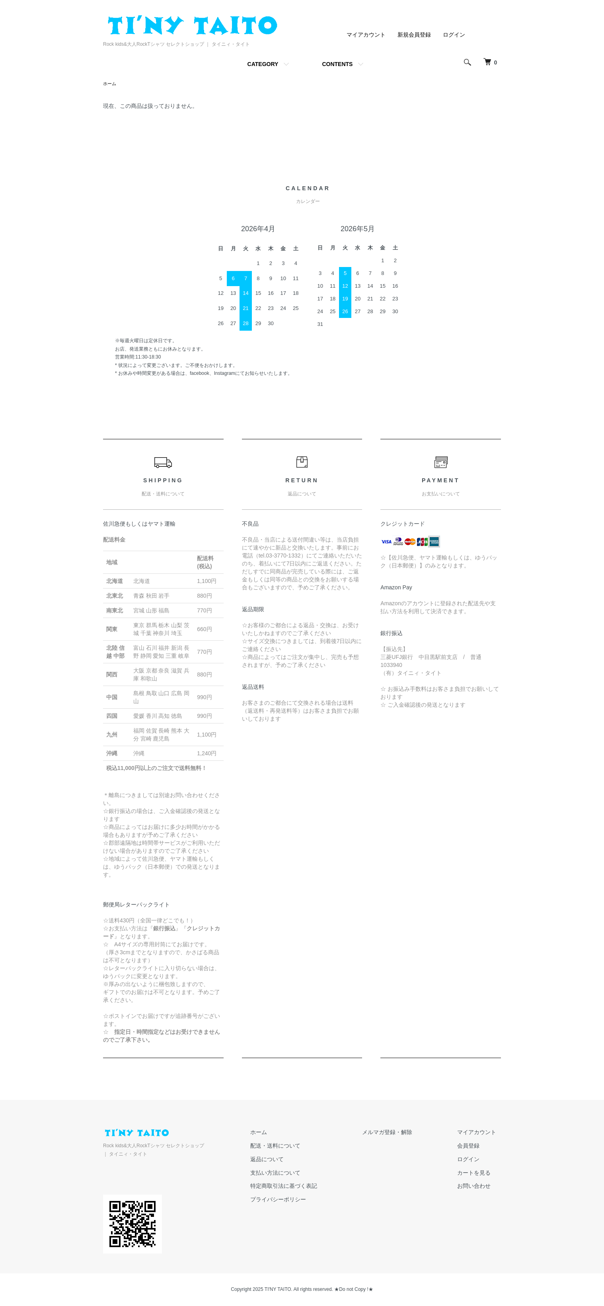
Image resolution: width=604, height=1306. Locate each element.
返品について (290, 1160)
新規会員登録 (414, 34)
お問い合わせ (478, 1186)
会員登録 (473, 1146)
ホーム (110, 84)
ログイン (454, 34)
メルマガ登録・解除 (401, 1133)
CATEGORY (263, 64)
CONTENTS (337, 64)
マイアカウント (366, 34)
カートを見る (478, 1173)
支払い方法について (298, 1173)
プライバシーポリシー (301, 1200)
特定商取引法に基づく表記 (306, 1186)
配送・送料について (298, 1146)
